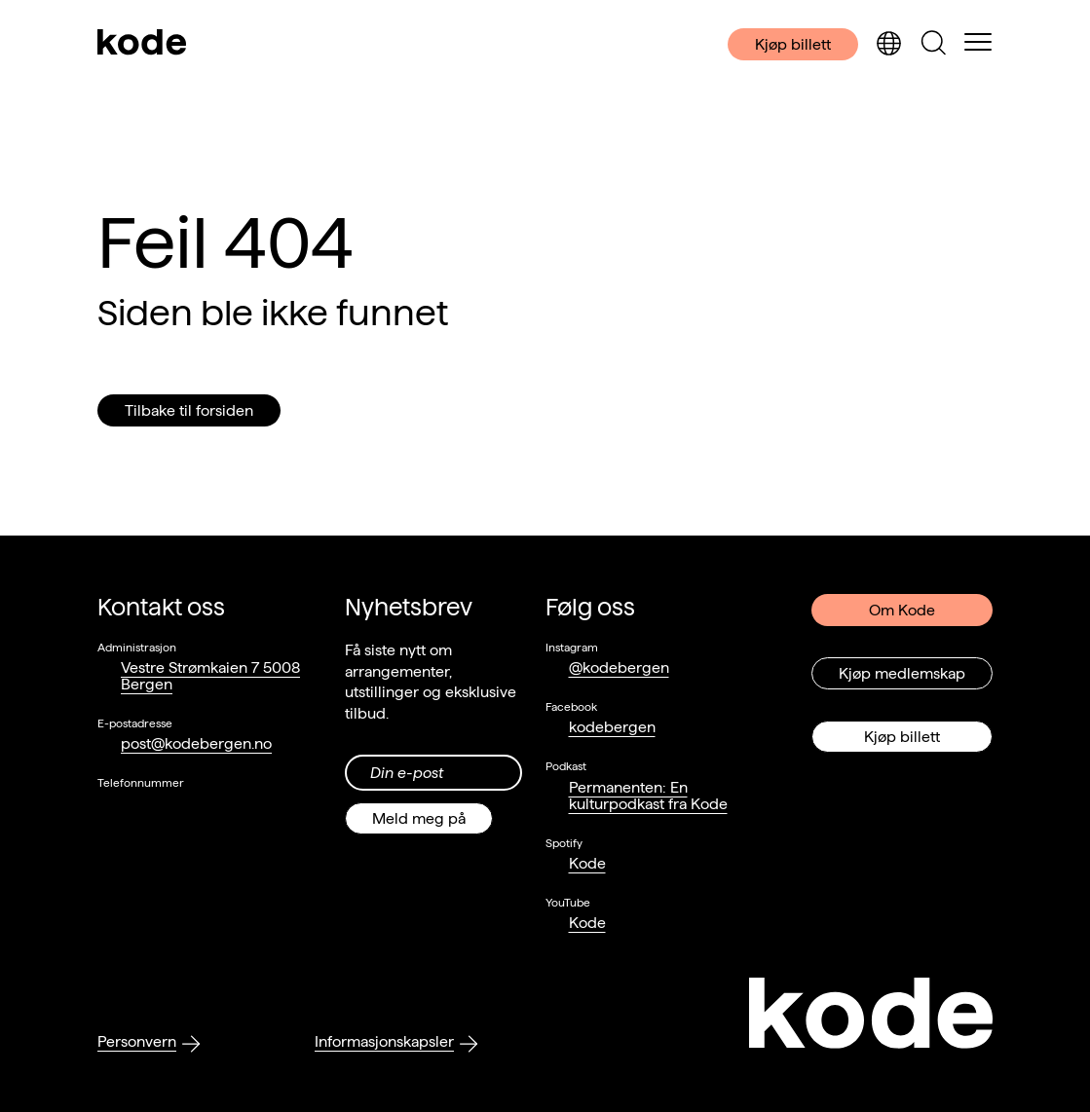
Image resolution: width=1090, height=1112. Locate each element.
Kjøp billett (793, 44)
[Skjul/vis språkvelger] (888, 44)
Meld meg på (419, 818)
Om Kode (902, 610)
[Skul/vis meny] (978, 44)
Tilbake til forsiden (189, 410)
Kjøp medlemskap (902, 673)
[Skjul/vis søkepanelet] (933, 44)
